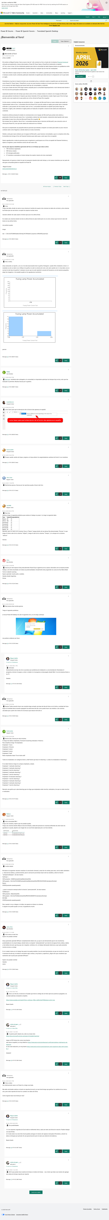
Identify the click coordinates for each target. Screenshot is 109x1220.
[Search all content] (88, 20)
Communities (49, 13)
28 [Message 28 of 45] (11, 1147)
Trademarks (104, 1209)
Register (88, 17)
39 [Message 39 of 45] (7, 545)
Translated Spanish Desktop (47, 31)
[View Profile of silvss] (7, 560)
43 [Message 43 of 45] (7, 387)
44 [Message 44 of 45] (7, 356)
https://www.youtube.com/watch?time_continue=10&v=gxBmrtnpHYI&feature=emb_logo (30, 1000)
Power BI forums (7, 31)
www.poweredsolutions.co (9, 169)
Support (70, 13)
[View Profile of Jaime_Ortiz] (9, 927)
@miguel (7, 379)
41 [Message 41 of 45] (7, 462)
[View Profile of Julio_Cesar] (9, 477)
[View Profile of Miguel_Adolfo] (14, 658)
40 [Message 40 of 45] (7, 490)
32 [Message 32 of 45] (7, 911)
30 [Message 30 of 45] (11, 1060)
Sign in (93, 17)
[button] (54, 41)
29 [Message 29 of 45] (7, 969)
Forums (28, 13)
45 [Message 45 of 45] (7, 239)
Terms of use (97, 1209)
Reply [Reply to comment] (66, 242)
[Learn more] (80, 76)
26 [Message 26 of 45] (7, 1101)
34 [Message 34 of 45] (7, 798)
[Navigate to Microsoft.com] (5, 13)
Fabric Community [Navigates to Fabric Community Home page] (18, 13)
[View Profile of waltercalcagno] (14, 1024)
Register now (56, 25)
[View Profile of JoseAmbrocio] (10, 402)
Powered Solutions (63, 62)
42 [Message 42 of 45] (7, 434)
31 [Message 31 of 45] (11, 1009)
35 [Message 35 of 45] (7, 716)
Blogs (56, 13)
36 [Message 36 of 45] (7, 643)
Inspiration (35, 13)
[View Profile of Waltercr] (8, 814)
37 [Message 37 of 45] (11, 683)
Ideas (42, 13)
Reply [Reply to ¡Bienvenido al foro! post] (66, 177)
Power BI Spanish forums (25, 31)
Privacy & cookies (87, 1209)
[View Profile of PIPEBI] (8, 372)
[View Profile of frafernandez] (9, 731)
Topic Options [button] (64, 41)
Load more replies (36, 1192)
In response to (12, 662)
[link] (54, 41)
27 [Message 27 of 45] (11, 1179)
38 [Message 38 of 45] (7, 583)
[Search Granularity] (62, 20)
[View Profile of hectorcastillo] (9, 449)
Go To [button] (104, 17)
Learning (63, 13)
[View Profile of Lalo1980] (8, 505)
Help (99, 17)
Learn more (5, 8)
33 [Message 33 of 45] (7, 843)
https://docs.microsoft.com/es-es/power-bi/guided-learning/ (22, 1036)
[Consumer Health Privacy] (22, 1214)
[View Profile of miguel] (13, 48)
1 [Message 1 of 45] (7, 174)
